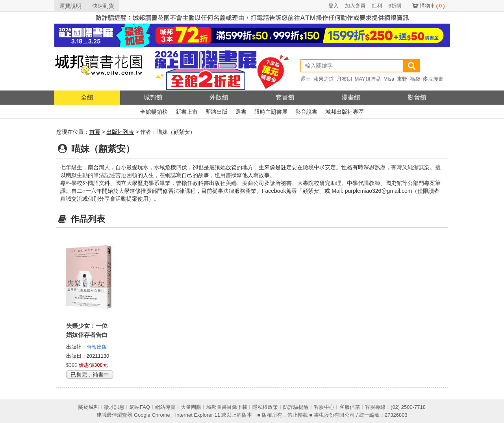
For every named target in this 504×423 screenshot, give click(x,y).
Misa (389, 78)
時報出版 (97, 347)
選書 (240, 112)
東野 (402, 78)
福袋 (415, 78)
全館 (87, 97)
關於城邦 (88, 407)
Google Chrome (152, 415)
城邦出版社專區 (344, 112)
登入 (333, 6)
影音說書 (306, 112)
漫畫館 (350, 97)
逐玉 (305, 78)
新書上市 (187, 112)
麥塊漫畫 (433, 78)
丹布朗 (344, 78)
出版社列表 (120, 132)
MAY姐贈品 (368, 78)
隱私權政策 (265, 407)
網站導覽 (165, 407)
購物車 (432, 6)
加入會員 (355, 6)
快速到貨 (103, 6)
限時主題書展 (270, 112)
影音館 (417, 97)
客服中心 (324, 407)
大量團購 (191, 407)
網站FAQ (140, 407)
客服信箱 (349, 407)
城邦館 (153, 97)
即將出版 (217, 112)
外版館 (218, 97)
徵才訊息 (114, 407)
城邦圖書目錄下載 (226, 407)
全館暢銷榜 (154, 112)
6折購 (394, 6)
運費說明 (70, 6)
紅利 (377, 6)
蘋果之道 (323, 78)
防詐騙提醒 (296, 407)
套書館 (285, 97)
